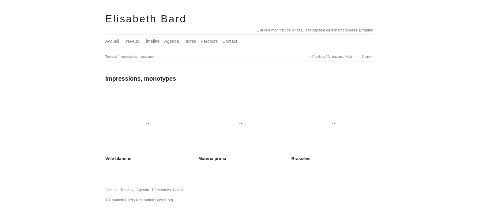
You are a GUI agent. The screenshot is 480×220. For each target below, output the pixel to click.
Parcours (209, 41)
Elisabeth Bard (145, 18)
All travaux (335, 56)
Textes (190, 41)
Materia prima (212, 158)
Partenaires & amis (167, 190)
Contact (229, 41)
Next (348, 56)
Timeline (151, 41)
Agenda (171, 41)
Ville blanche (118, 158)
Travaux (131, 41)
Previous (319, 56)
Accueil (112, 41)
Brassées (300, 158)
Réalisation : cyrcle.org (154, 200)
